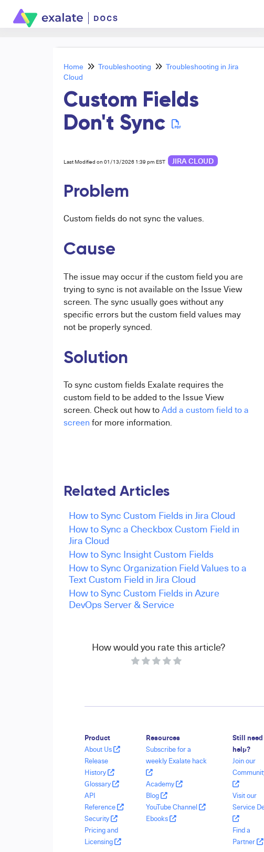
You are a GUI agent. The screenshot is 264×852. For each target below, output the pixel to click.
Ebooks (161, 818)
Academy (164, 784)
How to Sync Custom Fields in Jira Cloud (152, 514)
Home (73, 66)
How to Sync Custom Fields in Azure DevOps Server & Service (144, 598)
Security (101, 818)
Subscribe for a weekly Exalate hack (176, 760)
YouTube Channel (176, 807)
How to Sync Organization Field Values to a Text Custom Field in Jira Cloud (158, 573)
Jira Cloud (193, 161)
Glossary (102, 784)
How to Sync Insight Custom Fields (141, 553)
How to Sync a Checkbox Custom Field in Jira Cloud (154, 534)
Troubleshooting (124, 66)
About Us (102, 749)
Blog (156, 795)
